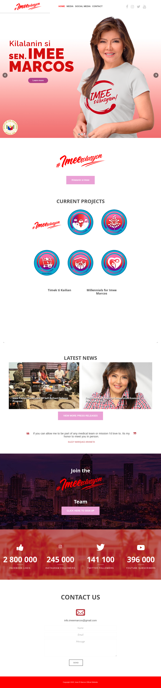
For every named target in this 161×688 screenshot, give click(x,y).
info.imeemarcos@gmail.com (80, 620)
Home (61, 6)
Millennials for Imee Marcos (102, 291)
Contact (97, 6)
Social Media (83, 6)
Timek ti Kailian (59, 290)
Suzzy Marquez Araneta (83, 442)
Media (70, 6)
